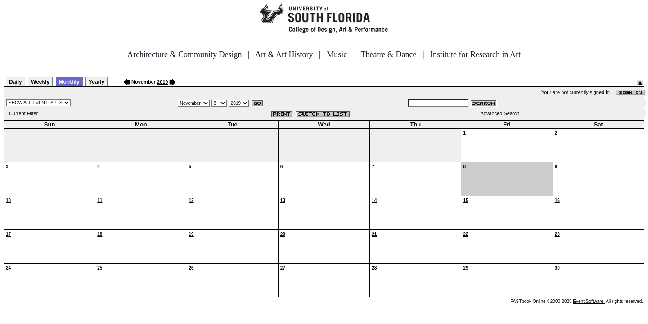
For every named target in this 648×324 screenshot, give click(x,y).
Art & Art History (284, 54)
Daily (15, 82)
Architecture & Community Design (184, 54)
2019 (162, 82)
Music (337, 54)
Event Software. (589, 301)
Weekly (40, 82)
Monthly (69, 82)
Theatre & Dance (388, 54)
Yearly (96, 82)
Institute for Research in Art (475, 54)
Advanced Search (500, 113)
